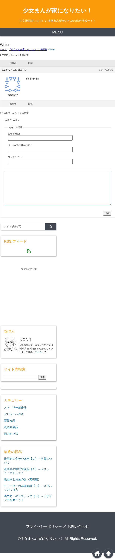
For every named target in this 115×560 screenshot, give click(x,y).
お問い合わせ (78, 533)
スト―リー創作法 (15, 414)
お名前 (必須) (14, 133)
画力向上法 (11, 440)
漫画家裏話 (11, 433)
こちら (38, 359)
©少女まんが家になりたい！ (41, 545)
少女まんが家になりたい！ (57, 10)
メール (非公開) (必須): (19, 145)
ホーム (3, 49)
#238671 (108, 70)
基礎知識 (9, 427)
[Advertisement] (29, 301)
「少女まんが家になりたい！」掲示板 (28, 49)
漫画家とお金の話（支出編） (22, 486)
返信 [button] (101, 70)
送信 (107, 220)
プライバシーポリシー (44, 533)
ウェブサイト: (15, 157)
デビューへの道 (14, 420)
